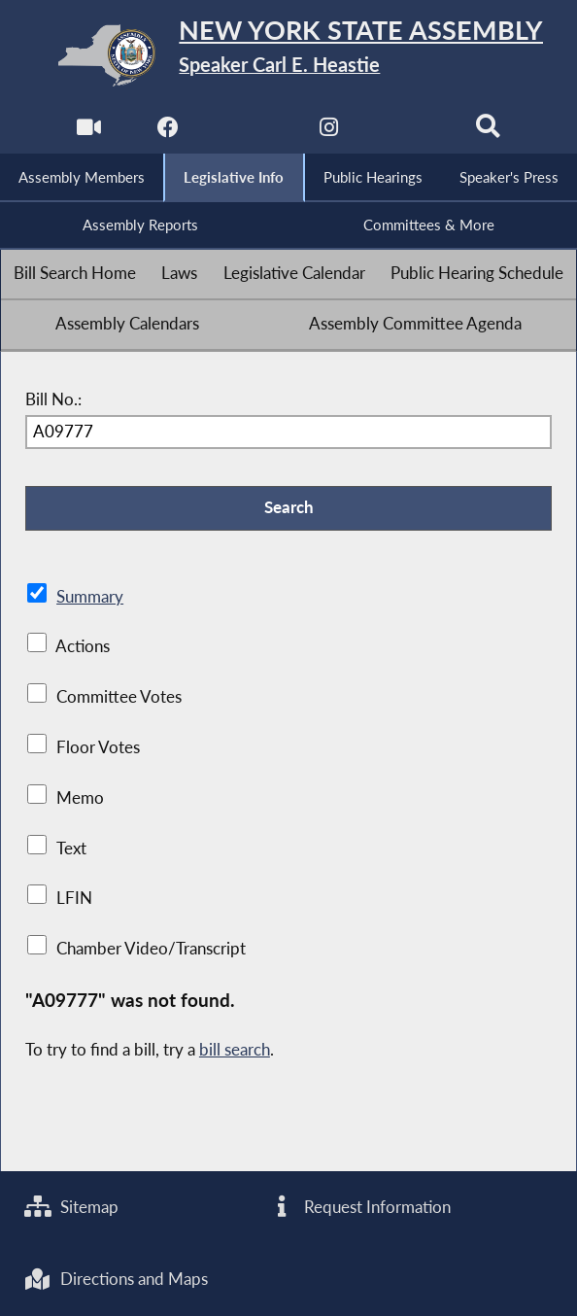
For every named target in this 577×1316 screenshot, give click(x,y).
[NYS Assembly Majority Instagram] (329, 132)
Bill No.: (53, 399)
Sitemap (71, 1207)
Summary (89, 596)
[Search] (488, 132)
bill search (234, 1049)
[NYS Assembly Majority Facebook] (168, 132)
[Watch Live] (89, 132)
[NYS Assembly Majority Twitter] (248, 132)
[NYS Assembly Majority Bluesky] (408, 132)
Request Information (359, 1207)
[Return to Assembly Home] (289, 55)
